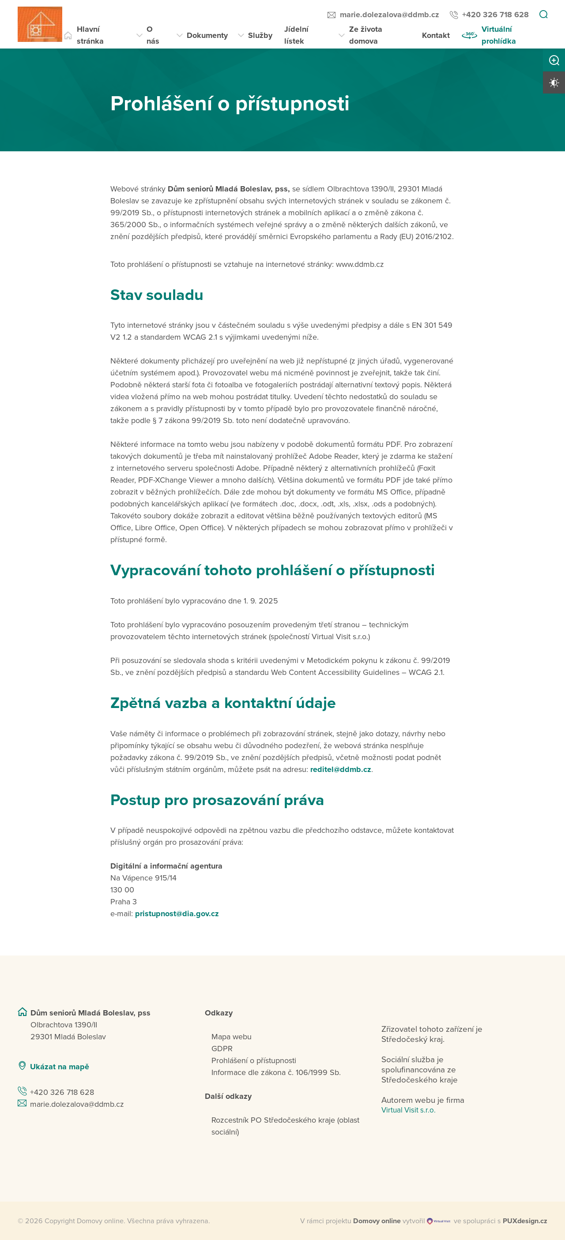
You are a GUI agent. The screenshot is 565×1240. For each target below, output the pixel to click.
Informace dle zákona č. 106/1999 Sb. (276, 1072)
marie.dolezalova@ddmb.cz (389, 14)
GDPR (222, 1048)
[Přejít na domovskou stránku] (40, 24)
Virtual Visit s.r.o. (408, 1110)
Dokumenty (207, 35)
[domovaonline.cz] (377, 1221)
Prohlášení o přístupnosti (253, 1060)
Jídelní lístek (296, 35)
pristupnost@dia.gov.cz (177, 913)
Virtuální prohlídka (499, 35)
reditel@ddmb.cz (340, 769)
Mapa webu (231, 1036)
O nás (153, 35)
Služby (260, 35)
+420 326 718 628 (495, 14)
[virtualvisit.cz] (438, 1221)
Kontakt (436, 35)
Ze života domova (365, 35)
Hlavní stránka (90, 35)
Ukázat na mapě (59, 1066)
